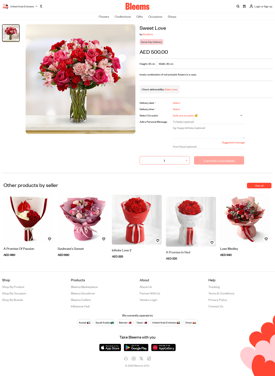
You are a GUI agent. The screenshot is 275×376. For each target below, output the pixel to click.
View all (259, 185)
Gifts (139, 16)
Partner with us (150, 293)
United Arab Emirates (166, 322)
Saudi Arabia (105, 322)
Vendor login (148, 299)
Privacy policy (217, 299)
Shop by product (13, 286)
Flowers (104, 16)
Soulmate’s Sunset (71, 253)
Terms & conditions (221, 293)
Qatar (142, 322)
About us (146, 286)
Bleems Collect (81, 299)
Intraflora (148, 34)
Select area (170, 89)
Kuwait (84, 322)
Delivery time (148, 109)
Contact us (215, 306)
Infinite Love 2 (121, 257)
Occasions (155, 16)
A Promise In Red (178, 258)
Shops (172, 16)
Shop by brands (12, 299)
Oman (190, 322)
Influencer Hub (80, 306)
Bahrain (125, 322)
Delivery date (148, 103)
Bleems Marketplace (84, 286)
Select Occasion (149, 115)
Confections (123, 16)
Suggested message (233, 142)
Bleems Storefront (83, 293)
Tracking (214, 286)
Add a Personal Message (153, 121)
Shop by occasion (14, 293)
